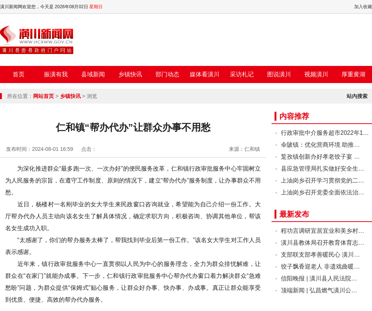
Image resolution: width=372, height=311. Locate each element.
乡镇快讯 (130, 74)
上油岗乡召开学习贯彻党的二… (322, 180)
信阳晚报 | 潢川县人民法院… (319, 278)
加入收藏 (363, 6)
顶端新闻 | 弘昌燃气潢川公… (319, 290)
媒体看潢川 (204, 74)
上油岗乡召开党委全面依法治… (322, 192)
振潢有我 (56, 74)
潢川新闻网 (36, 40)
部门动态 (167, 74)
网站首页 (43, 96)
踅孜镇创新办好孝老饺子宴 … (320, 156)
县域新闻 (93, 74)
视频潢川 (316, 74)
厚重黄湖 (353, 74)
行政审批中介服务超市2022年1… (325, 133)
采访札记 (242, 74)
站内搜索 (357, 96)
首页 (19, 74)
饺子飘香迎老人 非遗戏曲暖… (320, 266)
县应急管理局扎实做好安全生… (322, 168)
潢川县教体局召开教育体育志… (322, 242)
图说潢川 (279, 74)
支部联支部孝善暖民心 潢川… (320, 254)
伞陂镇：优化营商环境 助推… (320, 145)
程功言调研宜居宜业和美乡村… (322, 231)
